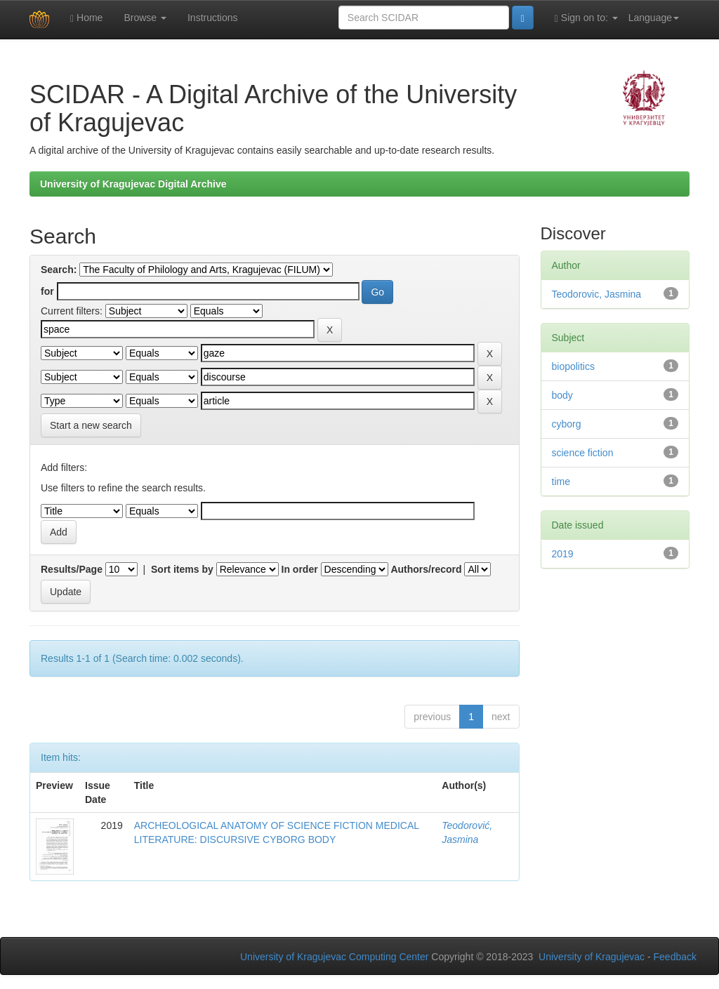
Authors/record (425, 569)
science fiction (583, 452)
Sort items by (182, 569)
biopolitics (573, 366)
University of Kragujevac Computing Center (334, 956)
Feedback (675, 956)
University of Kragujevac (592, 956)
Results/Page (72, 569)
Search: (59, 269)
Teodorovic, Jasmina (597, 294)
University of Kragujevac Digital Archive (133, 184)
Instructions (212, 17)
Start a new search (91, 425)
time (561, 481)
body (562, 395)
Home (86, 18)
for (47, 291)
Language (653, 17)
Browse (145, 17)
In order (300, 569)
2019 (563, 553)
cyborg (566, 424)
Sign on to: (586, 18)
